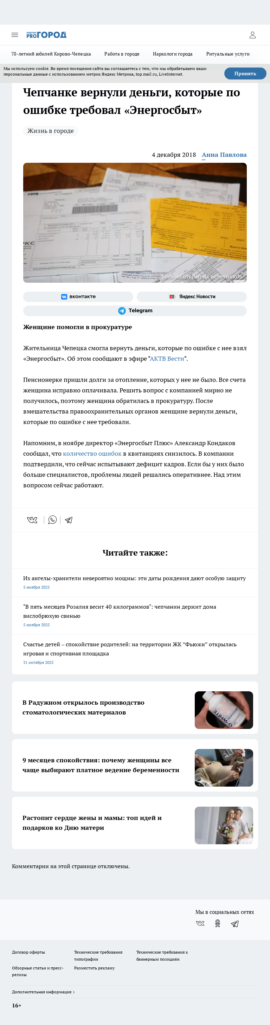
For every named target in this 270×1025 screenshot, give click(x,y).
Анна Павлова (224, 154)
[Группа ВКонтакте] (78, 297)
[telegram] (71, 520)
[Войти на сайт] (252, 35)
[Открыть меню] (14, 35)
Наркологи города (173, 54)
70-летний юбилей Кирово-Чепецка (51, 54)
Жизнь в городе (50, 131)
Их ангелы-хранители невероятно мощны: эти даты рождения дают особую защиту (135, 583)
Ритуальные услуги (228, 54)
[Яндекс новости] (192, 297)
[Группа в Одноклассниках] (217, 923)
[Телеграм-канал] (135, 311)
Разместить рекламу (94, 967)
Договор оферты (28, 952)
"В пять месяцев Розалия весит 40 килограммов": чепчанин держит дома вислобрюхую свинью (135, 616)
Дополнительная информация (41, 991)
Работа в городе (122, 54)
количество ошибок (92, 453)
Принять (245, 73)
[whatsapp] (52, 520)
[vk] (33, 520)
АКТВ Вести (167, 358)
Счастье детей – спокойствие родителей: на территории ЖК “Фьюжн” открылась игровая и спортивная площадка (135, 654)
